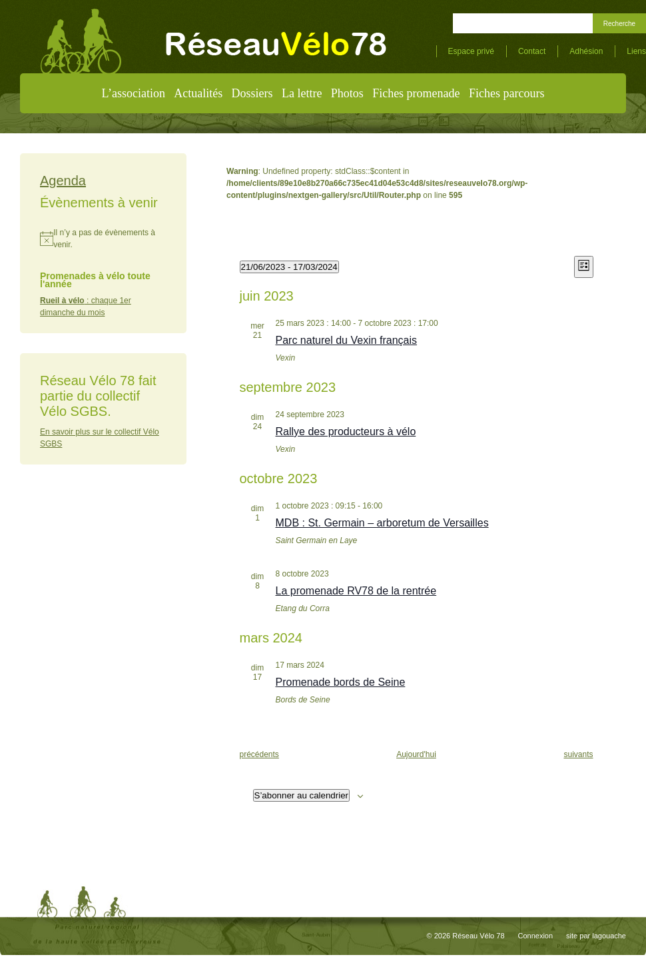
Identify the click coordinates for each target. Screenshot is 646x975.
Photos (347, 93)
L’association (133, 93)
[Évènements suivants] (578, 754)
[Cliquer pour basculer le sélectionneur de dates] (289, 267)
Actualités (198, 93)
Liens (636, 51)
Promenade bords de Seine (341, 682)
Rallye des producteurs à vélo (346, 431)
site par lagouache (596, 936)
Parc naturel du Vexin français (347, 340)
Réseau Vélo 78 (478, 936)
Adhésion (586, 51)
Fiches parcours (506, 93)
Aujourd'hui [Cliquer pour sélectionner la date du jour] (416, 754)
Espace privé (471, 51)
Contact (531, 51)
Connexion (535, 936)
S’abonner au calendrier (301, 795)
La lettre (302, 93)
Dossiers (252, 93)
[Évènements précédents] (259, 754)
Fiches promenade (416, 93)
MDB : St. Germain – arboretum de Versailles (382, 522)
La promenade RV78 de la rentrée (356, 590)
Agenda (63, 180)
